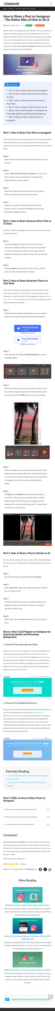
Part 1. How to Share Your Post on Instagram (28, 90)
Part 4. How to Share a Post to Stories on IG (28, 107)
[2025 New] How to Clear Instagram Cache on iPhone (27, 970)
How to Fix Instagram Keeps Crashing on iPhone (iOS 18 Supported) (27, 937)
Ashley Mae (21, 25)
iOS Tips (18, 9)
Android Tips (40, 25)
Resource (11, 9)
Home (5, 9)
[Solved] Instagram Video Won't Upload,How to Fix (27, 905)
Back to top (51, 997)
